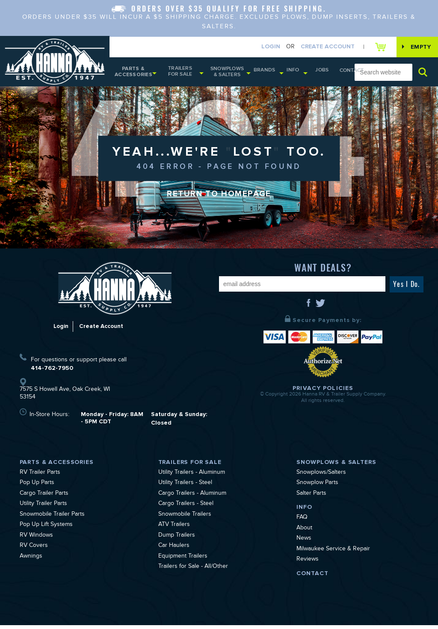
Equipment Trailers (182, 560)
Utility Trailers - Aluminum (191, 477)
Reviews (307, 564)
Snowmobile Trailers (184, 519)
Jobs (316, 73)
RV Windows (36, 539)
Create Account (321, 47)
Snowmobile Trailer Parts (52, 519)
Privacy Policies (323, 392)
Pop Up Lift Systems (46, 529)
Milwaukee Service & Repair (333, 553)
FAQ (302, 522)
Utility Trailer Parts (43, 508)
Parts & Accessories (133, 74)
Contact (339, 73)
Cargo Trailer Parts (44, 498)
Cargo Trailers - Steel (185, 508)
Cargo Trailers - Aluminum (192, 498)
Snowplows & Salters (230, 74)
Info (290, 73)
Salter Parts (311, 498)
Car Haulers (173, 550)
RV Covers (34, 550)
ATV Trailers (174, 529)
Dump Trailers (176, 539)
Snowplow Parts (317, 487)
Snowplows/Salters (321, 477)
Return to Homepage (219, 198)
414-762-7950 (52, 371)
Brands (265, 73)
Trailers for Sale (181, 73)
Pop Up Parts (37, 487)
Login (264, 47)
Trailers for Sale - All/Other (193, 571)
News (303, 543)
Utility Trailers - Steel (185, 487)
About (304, 532)
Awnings (31, 560)
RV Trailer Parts (40, 477)
